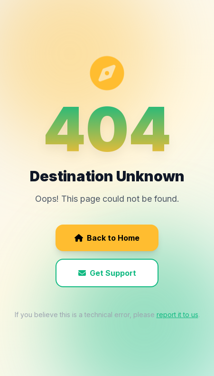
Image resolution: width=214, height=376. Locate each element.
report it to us (177, 314)
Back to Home (107, 238)
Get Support (107, 273)
